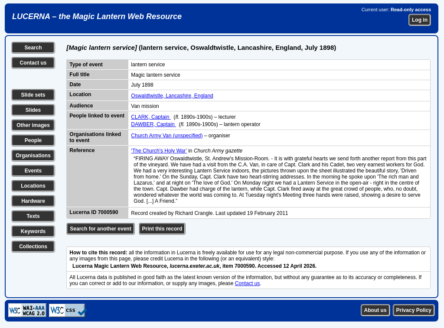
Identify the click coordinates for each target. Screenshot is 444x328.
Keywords (33, 231)
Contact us (33, 63)
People (33, 140)
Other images (33, 125)
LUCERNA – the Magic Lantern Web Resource (97, 16)
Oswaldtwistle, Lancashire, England (172, 96)
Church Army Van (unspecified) (166, 136)
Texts (32, 216)
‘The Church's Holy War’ (159, 151)
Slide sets (33, 95)
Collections (33, 247)
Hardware (33, 201)
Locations (33, 186)
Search (33, 48)
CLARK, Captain (150, 117)
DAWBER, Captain (153, 124)
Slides (33, 110)
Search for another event (100, 229)
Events (33, 171)
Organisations (33, 156)
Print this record (162, 229)
